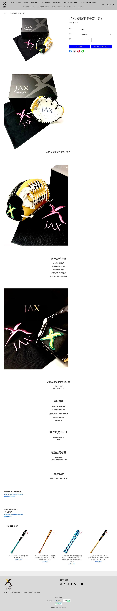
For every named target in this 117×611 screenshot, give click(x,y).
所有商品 (26, 2)
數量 (70, 39)
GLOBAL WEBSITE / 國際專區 (89, 2)
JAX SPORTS (35, 2)
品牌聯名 (81, 6)
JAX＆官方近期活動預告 (70, 6)
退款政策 (64, 607)
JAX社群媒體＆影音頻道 (29, 6)
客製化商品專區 (57, 2)
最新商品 (19, 2)
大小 (70, 28)
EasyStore (37, 592)
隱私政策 (58, 607)
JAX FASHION (46, 2)
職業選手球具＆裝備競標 (43, 6)
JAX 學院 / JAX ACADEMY (71, 2)
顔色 (70, 33)
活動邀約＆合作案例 (56, 6)
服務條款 (53, 607)
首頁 (5, 13)
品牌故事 (12, 2)
